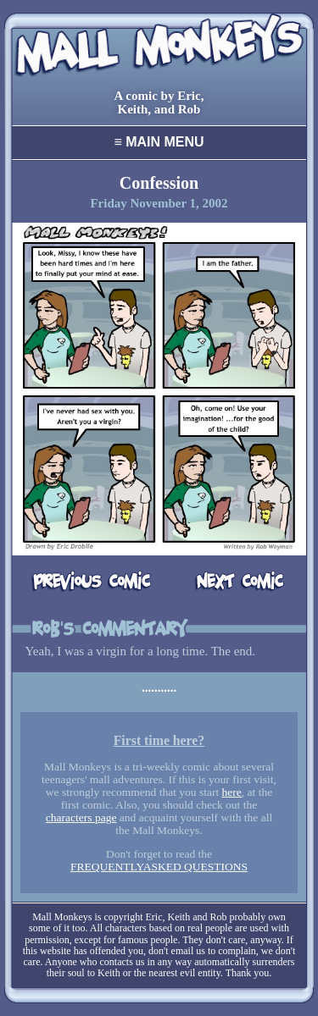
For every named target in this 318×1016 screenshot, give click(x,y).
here (232, 792)
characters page (81, 817)
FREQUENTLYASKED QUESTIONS (159, 866)
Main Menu (159, 142)
